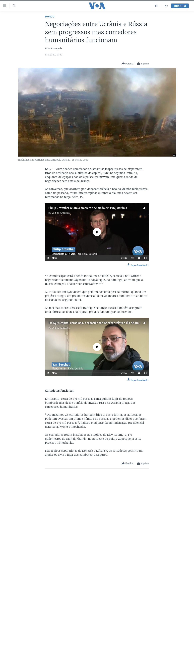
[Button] (127, 63)
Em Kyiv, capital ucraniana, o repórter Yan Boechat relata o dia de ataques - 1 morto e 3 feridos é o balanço (117, 323)
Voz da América (61, 212)
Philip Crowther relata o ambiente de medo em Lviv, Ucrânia (87, 208)
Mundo (49, 16)
